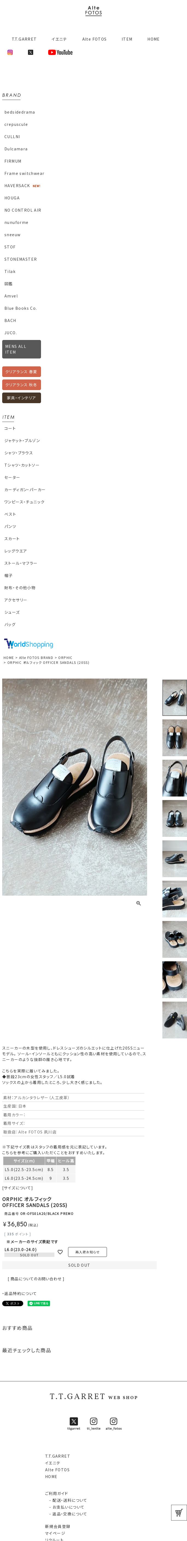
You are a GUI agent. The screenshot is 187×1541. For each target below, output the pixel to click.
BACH (10, 320)
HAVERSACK (17, 185)
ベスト (10, 514)
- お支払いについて (64, 1507)
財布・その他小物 (20, 587)
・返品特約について (19, 1293)
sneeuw (12, 234)
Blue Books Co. (20, 308)
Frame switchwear (24, 173)
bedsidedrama (19, 112)
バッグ (10, 624)
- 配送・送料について (66, 1500)
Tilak (10, 271)
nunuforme (16, 222)
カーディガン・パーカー (25, 489)
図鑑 (8, 283)
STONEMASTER (20, 259)
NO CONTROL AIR (23, 210)
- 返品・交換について (66, 1513)
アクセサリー (15, 600)
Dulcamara (16, 148)
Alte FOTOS (94, 39)
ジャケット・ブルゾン (22, 440)
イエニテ (59, 39)
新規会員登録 (57, 1526)
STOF (10, 247)
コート (10, 428)
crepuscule (16, 124)
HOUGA (12, 197)
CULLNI (12, 136)
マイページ (55, 1533)
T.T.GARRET (22, 39)
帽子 (8, 575)
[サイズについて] (17, 1187)
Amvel (11, 296)
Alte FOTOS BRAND (36, 657)
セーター (12, 477)
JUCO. (10, 332)
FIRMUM (12, 161)
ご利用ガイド (56, 1493)
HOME (153, 39)
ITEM (127, 39)
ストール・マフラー (21, 563)
